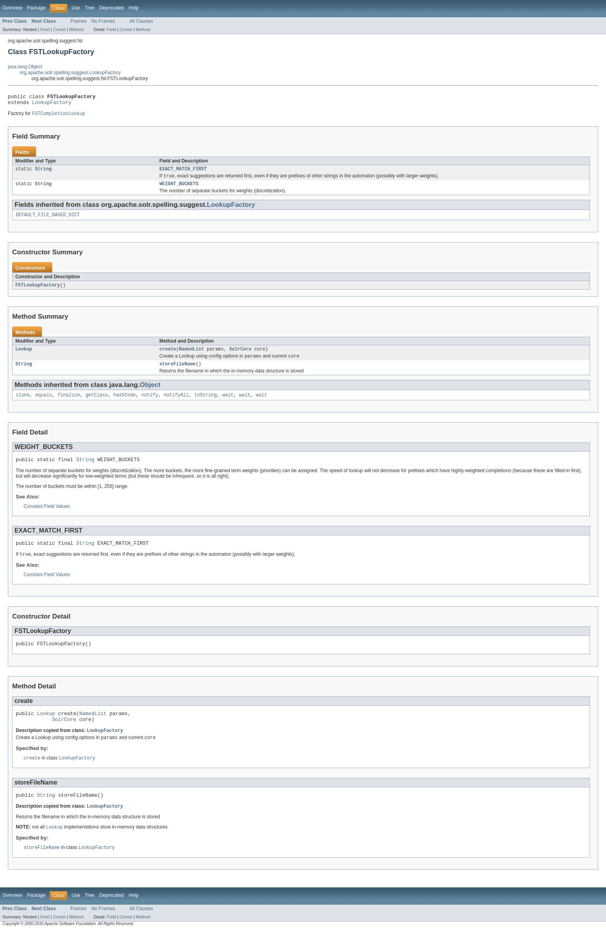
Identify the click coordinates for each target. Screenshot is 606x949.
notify (149, 403)
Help (133, 8)
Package (36, 8)
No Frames (103, 21)
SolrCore (240, 355)
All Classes (141, 21)
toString (205, 403)
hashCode (125, 403)
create (167, 355)
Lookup (23, 355)
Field (44, 29)
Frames (78, 21)
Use (75, 8)
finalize (69, 403)
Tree (90, 8)
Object (150, 392)
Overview (12, 8)
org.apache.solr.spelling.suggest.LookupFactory (70, 72)
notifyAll (176, 403)
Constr (59, 29)
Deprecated (111, 8)
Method (76, 29)
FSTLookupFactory (37, 291)
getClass (97, 403)
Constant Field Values (47, 516)
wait (227, 403)
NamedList (191, 355)
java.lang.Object (25, 66)
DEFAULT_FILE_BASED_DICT (48, 220)
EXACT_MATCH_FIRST (183, 172)
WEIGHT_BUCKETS (179, 188)
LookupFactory (51, 104)
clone (23, 403)
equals (43, 403)
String (43, 172)
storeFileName (177, 372)
